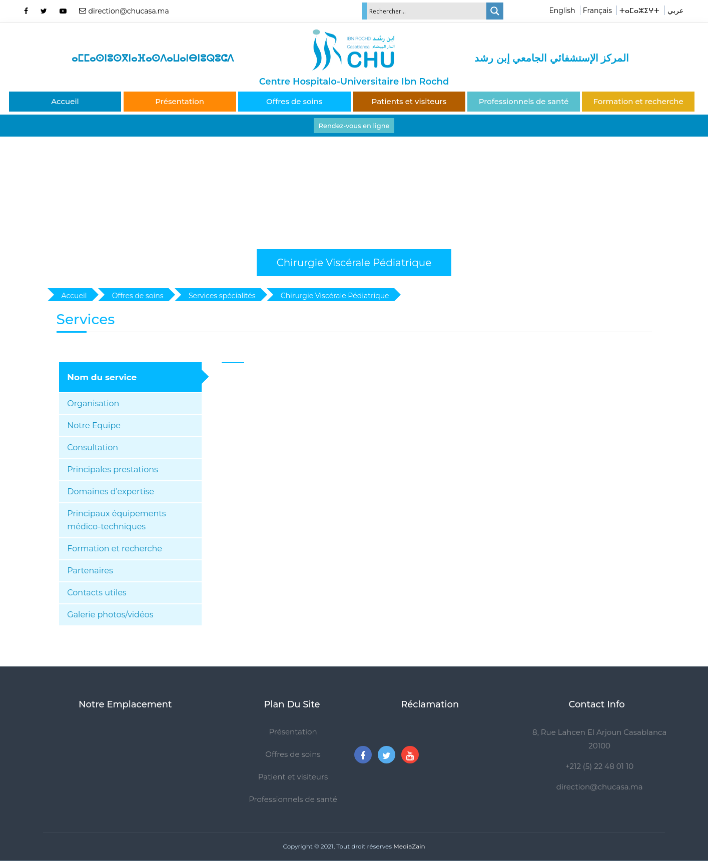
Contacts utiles (96, 592)
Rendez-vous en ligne (354, 126)
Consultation (92, 447)
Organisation (93, 403)
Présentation (179, 101)
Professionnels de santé (524, 101)
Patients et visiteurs (409, 101)
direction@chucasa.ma (599, 786)
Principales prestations (112, 469)
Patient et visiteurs (293, 776)
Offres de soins (294, 101)
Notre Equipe (94, 425)
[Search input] (426, 11)
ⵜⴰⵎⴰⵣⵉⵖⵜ (639, 10)
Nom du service (102, 377)
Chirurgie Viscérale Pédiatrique (354, 263)
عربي (675, 10)
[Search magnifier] (494, 11)
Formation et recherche (638, 101)
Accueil (65, 101)
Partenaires (90, 570)
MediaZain (409, 846)
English (562, 10)
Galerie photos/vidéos (110, 614)
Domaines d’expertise (110, 491)
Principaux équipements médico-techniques (116, 520)
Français (597, 10)
